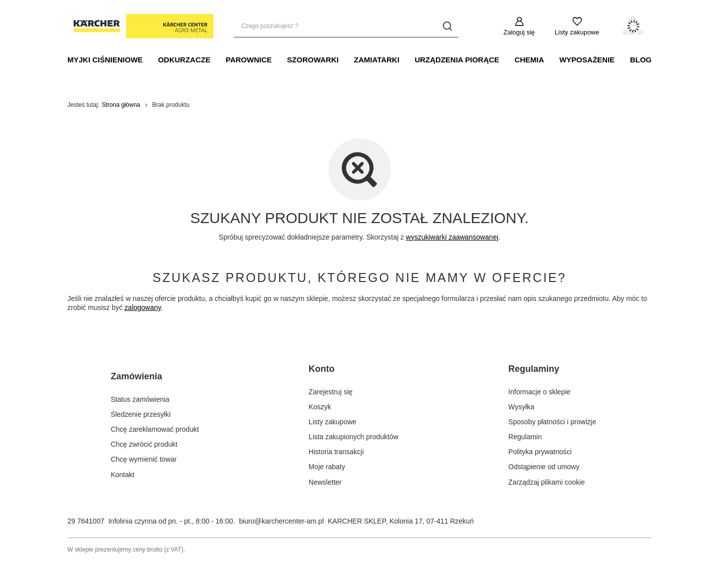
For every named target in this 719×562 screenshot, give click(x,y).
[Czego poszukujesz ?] (346, 26)
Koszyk (320, 407)
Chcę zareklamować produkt (155, 429)
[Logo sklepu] (140, 26)
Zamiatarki (376, 59)
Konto (322, 369)
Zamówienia (136, 376)
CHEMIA (529, 59)
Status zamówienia (140, 399)
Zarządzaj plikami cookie (546, 482)
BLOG (641, 59)
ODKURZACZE (184, 59)
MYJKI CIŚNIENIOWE (105, 59)
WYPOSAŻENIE (587, 59)
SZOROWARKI (313, 59)
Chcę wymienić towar (144, 459)
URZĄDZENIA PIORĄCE (456, 59)
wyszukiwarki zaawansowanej (452, 237)
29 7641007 (85, 521)
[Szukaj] (447, 26)
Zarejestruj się (331, 392)
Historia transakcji (336, 452)
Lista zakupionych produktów (353, 437)
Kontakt (122, 475)
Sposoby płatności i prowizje (552, 422)
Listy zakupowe (577, 32)
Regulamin (525, 437)
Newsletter (325, 482)
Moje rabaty (327, 467)
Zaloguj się (519, 32)
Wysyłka (521, 407)
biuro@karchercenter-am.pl (281, 521)
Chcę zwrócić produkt (144, 444)
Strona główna (121, 104)
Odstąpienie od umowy (543, 467)
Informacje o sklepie (539, 392)
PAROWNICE (249, 59)
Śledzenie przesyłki (141, 414)
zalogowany (142, 307)
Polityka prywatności (540, 452)
